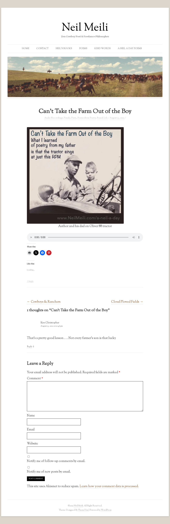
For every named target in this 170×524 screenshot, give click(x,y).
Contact (42, 48)
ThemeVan (83, 510)
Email (31, 429)
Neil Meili (85, 28)
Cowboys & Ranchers (43, 302)
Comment (35, 378)
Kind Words (102, 48)
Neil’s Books (64, 48)
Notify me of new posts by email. (49, 471)
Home (25, 48)
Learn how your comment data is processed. (109, 486)
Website (32, 443)
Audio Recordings (53, 118)
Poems (83, 48)
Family (67, 118)
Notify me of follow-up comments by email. (56, 461)
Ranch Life (102, 118)
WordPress (106, 510)
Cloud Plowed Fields (127, 302)
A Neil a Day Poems (130, 48)
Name (31, 415)
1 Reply (30, 281)
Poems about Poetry (86, 118)
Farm (73, 118)
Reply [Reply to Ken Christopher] (29, 346)
